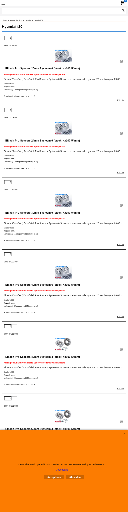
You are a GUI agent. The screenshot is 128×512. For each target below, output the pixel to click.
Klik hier (120, 100)
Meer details (62, 469)
